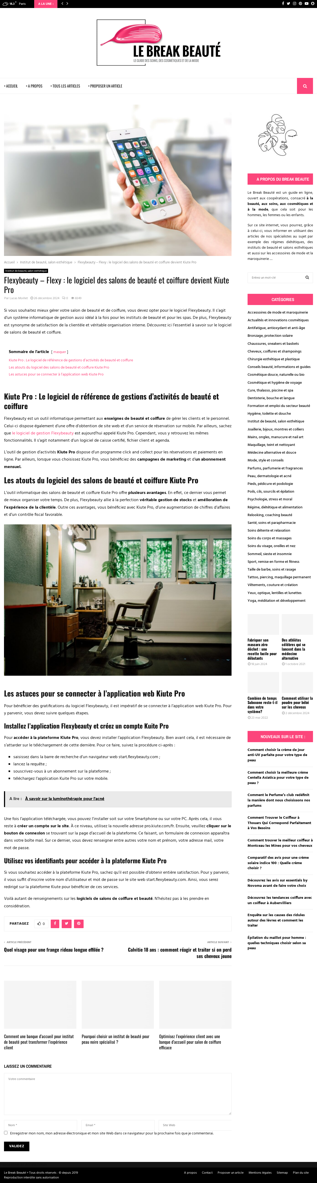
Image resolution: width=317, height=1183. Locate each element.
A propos (190, 1172)
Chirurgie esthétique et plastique (274, 359)
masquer (59, 352)
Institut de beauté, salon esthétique (26, 271)
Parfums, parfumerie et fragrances (275, 468)
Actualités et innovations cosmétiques (278, 320)
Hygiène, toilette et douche (269, 414)
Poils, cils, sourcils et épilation (271, 492)
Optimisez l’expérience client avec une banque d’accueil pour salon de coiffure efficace (190, 1042)
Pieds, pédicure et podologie (270, 484)
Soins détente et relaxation (269, 531)
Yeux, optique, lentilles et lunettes (275, 593)
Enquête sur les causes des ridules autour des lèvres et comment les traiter (276, 920)
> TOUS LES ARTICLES (65, 86)
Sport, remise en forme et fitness (273, 562)
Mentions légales (260, 1172)
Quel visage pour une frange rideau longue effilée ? (54, 949)
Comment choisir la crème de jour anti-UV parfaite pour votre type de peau (277, 755)
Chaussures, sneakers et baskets (273, 344)
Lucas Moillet (19, 298)
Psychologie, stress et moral (270, 499)
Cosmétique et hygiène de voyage (275, 383)
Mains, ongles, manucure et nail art (275, 437)
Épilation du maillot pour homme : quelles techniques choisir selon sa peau (277, 943)
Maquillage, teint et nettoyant (271, 445)
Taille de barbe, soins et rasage (272, 570)
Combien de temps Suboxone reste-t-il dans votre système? (262, 704)
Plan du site (301, 1172)
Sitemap (282, 1172)
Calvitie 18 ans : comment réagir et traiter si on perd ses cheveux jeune (180, 952)
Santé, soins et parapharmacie (272, 523)
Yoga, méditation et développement (277, 601)
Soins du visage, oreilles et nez (271, 546)
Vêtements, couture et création (273, 585)
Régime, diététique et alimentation (275, 507)
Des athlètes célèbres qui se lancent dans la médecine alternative (294, 648)
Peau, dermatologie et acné (269, 476)
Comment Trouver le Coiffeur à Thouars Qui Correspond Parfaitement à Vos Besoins (279, 823)
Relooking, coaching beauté (270, 515)
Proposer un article (231, 1172)
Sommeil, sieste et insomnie (270, 554)
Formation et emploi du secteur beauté (279, 406)
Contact (207, 1172)
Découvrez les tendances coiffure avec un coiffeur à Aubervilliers (280, 900)
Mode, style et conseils (266, 460)
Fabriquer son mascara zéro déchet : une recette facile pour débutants (262, 648)
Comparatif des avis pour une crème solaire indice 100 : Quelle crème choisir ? (278, 863)
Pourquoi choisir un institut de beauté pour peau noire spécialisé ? (115, 1039)
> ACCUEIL (11, 86)
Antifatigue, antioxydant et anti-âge (276, 328)
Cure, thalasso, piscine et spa (270, 390)
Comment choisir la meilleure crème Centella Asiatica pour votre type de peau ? (278, 778)
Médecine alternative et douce (272, 453)
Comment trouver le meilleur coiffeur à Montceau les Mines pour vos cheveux (280, 843)
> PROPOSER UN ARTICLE (105, 86)
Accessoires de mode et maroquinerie (278, 313)
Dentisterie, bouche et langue (271, 398)
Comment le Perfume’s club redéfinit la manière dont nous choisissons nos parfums (279, 800)
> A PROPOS (34, 86)
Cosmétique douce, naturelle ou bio (276, 375)
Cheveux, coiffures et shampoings (275, 352)
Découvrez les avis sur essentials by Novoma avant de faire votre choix (277, 883)
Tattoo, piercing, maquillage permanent (279, 577)
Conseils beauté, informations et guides (279, 367)
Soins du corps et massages (270, 538)
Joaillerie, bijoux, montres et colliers (276, 429)
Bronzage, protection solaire (270, 336)
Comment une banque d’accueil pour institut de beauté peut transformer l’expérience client (39, 1042)
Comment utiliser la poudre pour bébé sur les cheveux (297, 702)
